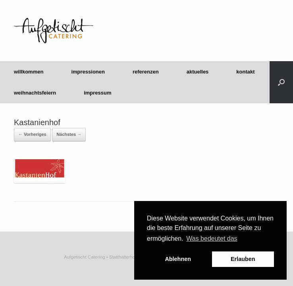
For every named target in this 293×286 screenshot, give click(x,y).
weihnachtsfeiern (35, 93)
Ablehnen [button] (178, 259)
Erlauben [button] (243, 259)
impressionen (88, 72)
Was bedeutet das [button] (211, 238)
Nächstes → (68, 134)
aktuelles (198, 72)
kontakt (245, 72)
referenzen (146, 72)
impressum (97, 93)
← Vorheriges (32, 134)
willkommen (28, 72)
